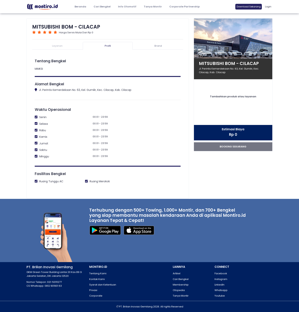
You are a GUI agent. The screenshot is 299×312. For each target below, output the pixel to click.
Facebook (221, 273)
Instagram (221, 279)
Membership (181, 284)
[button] (127, 6)
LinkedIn (219, 284)
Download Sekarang (249, 6)
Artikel (176, 273)
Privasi (93, 290)
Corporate (95, 296)
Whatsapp (221, 290)
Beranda (80, 6)
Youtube (220, 296)
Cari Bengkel (102, 6)
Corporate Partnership (184, 6)
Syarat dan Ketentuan (102, 284)
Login (268, 6)
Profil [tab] (108, 46)
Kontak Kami (97, 279)
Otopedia (179, 290)
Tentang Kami (97, 273)
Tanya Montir (153, 6)
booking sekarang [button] (233, 146)
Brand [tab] (158, 46)
